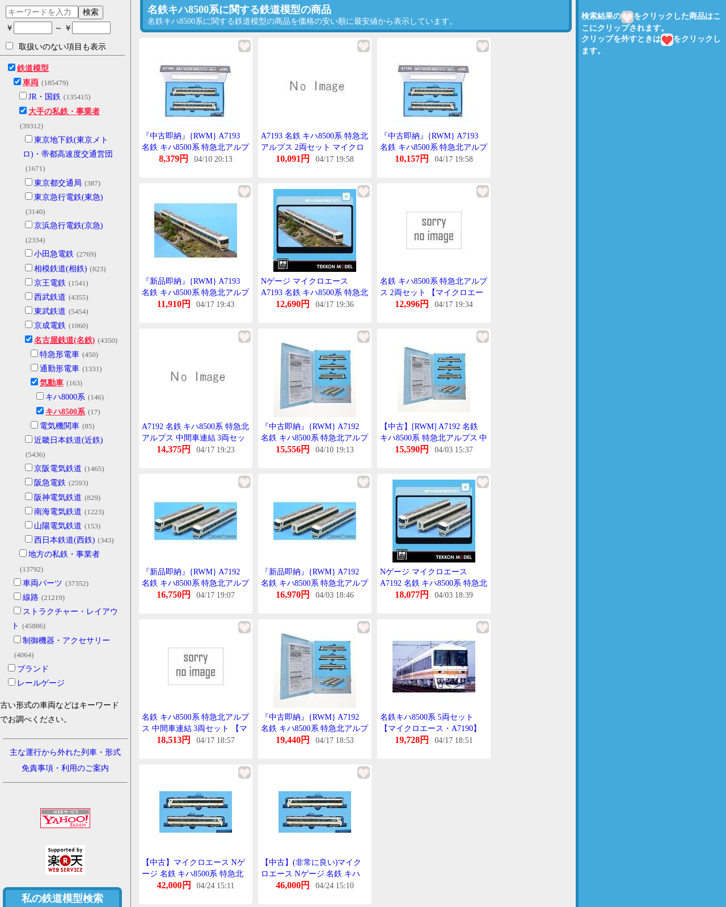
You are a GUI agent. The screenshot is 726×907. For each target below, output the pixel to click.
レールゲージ (41, 683)
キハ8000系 (65, 397)
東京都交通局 (58, 183)
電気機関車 (59, 426)
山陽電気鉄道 (58, 526)
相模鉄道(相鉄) (60, 268)
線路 (31, 597)
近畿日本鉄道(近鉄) (68, 440)
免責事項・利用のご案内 (65, 768)
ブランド (33, 669)
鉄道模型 (33, 68)
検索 (91, 11)
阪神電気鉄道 (58, 497)
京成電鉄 (50, 325)
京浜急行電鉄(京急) (68, 225)
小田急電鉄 (54, 254)
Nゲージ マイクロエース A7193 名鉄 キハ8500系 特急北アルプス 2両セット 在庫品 (314, 292)
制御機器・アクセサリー (66, 640)
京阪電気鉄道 (58, 468)
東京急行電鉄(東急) (68, 197)
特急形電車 (59, 354)
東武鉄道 (50, 311)
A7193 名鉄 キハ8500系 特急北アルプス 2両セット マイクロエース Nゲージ (314, 147)
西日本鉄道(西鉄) (64, 540)
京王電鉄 (50, 283)
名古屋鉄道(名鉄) (64, 340)
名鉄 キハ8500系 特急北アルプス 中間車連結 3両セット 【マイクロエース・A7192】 (195, 728)
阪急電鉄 (50, 482)
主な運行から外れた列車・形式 (65, 752)
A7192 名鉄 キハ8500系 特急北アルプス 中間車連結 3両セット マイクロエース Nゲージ (195, 437)
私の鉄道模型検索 (62, 898)
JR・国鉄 (44, 97)
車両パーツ (42, 583)
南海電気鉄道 (58, 511)
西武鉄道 (50, 297)
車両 (31, 82)
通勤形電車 (59, 368)
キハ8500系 (65, 412)
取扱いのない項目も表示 (56, 46)
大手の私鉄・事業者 (64, 111)
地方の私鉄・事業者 (64, 554)
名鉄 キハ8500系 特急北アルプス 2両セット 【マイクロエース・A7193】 (433, 292)
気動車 (52, 383)
